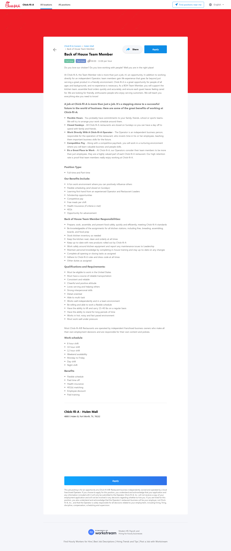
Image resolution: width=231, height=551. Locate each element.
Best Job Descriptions (104, 541)
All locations (46, 4)
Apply (155, 49)
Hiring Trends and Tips (127, 541)
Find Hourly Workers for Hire (78, 541)
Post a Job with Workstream (154, 541)
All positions (64, 4)
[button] (216, 4)
